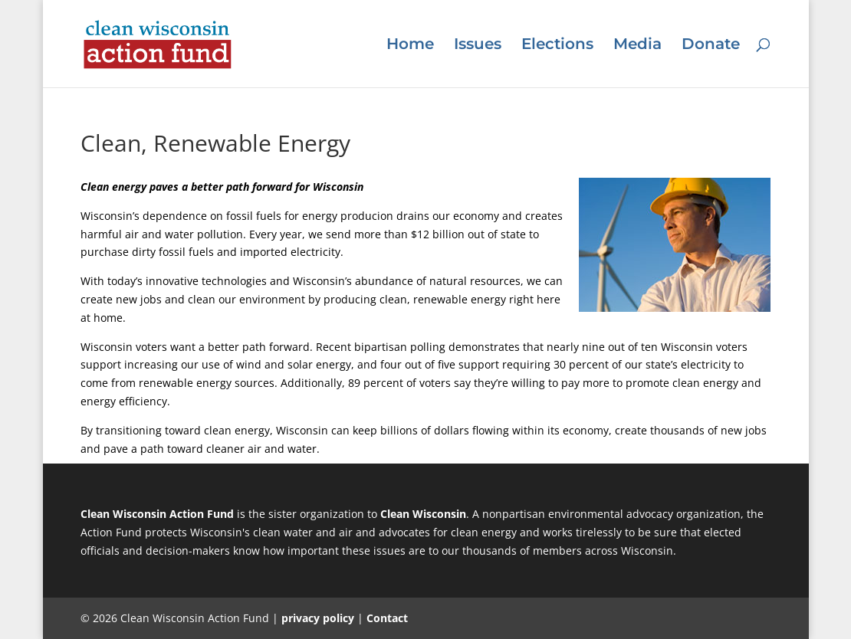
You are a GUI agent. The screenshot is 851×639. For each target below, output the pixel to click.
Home (410, 45)
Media (637, 45)
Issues (477, 45)
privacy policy (317, 618)
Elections (557, 45)
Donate (711, 45)
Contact (387, 618)
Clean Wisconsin (423, 513)
